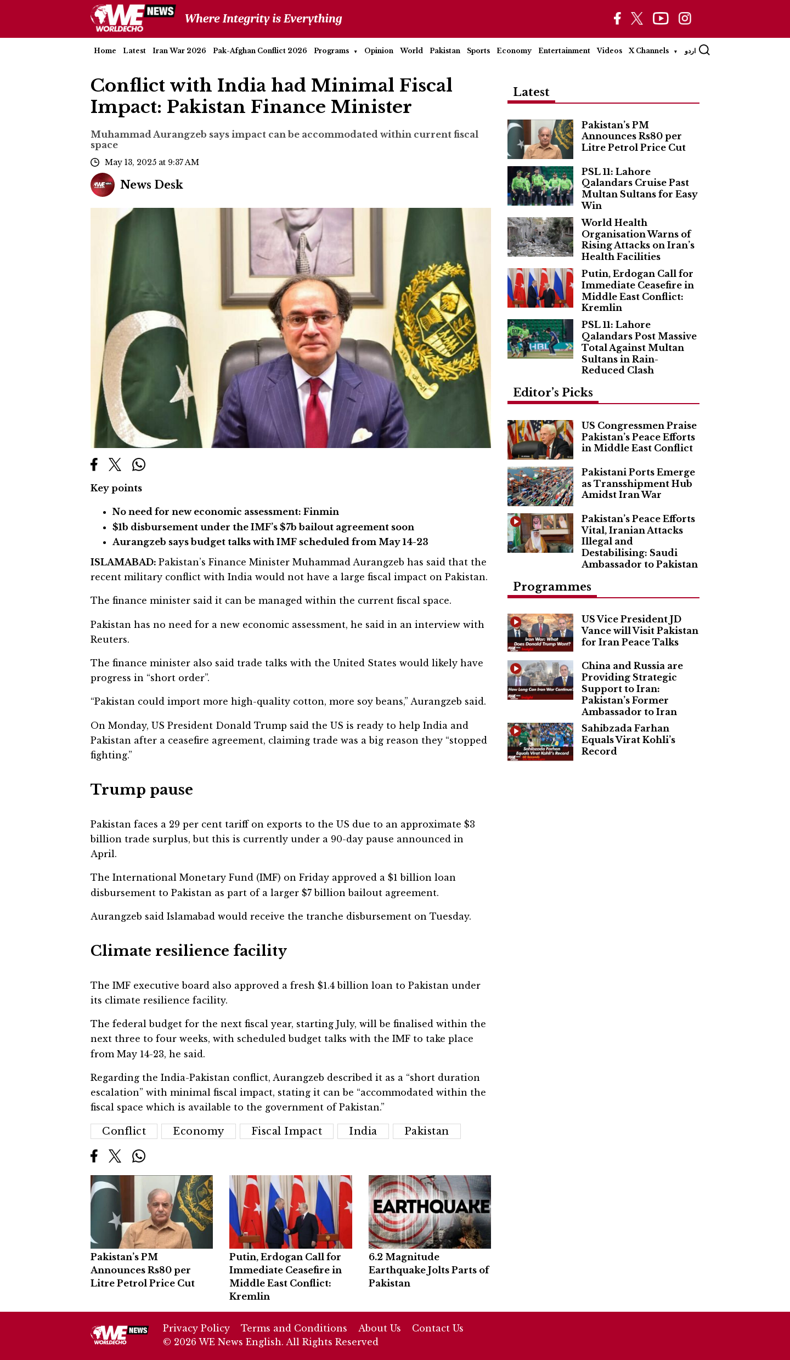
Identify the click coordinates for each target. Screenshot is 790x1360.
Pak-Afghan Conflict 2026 (260, 51)
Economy (514, 51)
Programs (331, 51)
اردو (690, 51)
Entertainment (564, 51)
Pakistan (445, 51)
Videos (609, 51)
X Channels (649, 51)
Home (105, 51)
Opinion (378, 51)
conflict (124, 1131)
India (363, 1131)
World (411, 51)
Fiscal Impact (287, 1131)
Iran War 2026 (179, 51)
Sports (478, 51)
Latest (134, 51)
